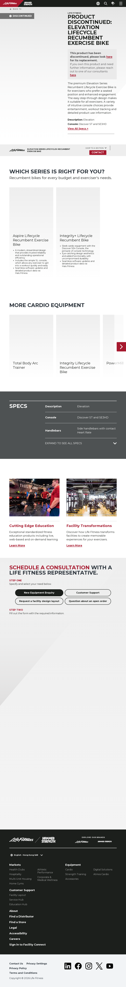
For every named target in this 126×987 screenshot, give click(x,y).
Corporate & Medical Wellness (47, 878)
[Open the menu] (121, 3)
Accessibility (18, 933)
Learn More (17, 545)
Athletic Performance (45, 871)
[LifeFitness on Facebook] (78, 969)
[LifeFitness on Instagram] (88, 969)
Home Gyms (16, 883)
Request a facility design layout (39, 601)
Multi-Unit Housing (20, 879)
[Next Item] (121, 346)
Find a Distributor (21, 916)
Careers (14, 939)
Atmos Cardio (101, 874)
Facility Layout (17, 895)
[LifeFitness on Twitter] (99, 969)
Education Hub (18, 904)
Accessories (71, 879)
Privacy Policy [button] (18, 968)
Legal (13, 927)
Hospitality (15, 874)
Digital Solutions (102, 869)
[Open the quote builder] (113, 3)
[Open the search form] (106, 3)
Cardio (69, 869)
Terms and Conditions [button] (23, 973)
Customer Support (87, 592)
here (109, 56)
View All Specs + (78, 128)
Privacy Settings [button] (36, 963)
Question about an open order (88, 601)
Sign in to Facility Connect (27, 944)
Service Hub (16, 899)
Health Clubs (17, 869)
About (13, 911)
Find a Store (17, 922)
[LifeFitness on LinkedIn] (67, 969)
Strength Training (75, 874)
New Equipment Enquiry (39, 592)
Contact (98, 152)
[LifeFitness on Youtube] (109, 969)
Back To (15, 9)
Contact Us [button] (16, 963)
